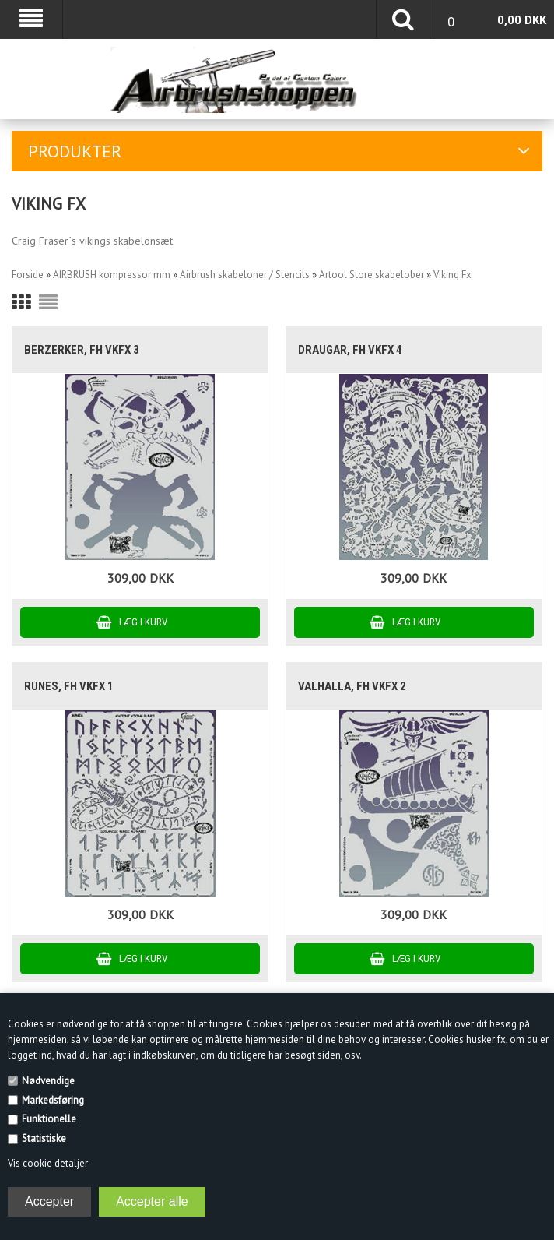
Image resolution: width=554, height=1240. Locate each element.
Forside (28, 274)
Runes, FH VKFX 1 (69, 686)
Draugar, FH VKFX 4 (350, 350)
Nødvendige (48, 1080)
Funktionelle (49, 1119)
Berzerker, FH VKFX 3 (81, 350)
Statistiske (44, 1138)
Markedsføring (53, 1100)
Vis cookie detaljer (48, 1163)
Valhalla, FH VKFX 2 (352, 686)
